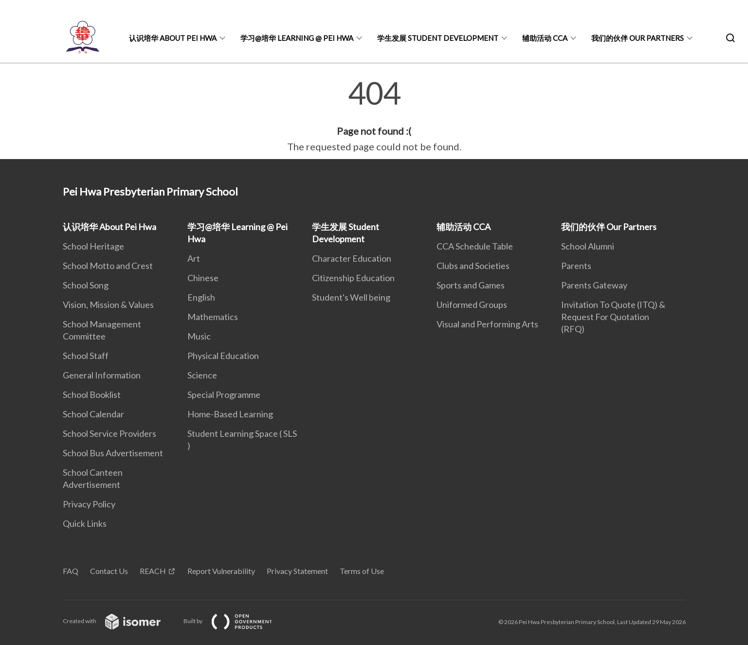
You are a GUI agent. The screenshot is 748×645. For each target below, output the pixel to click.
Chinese (203, 277)
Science (202, 375)
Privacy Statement (297, 570)
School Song (86, 285)
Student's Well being (351, 297)
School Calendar (93, 414)
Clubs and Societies (473, 265)
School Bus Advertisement (113, 453)
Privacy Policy (89, 504)
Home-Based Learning (230, 414)
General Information (102, 375)
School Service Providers (109, 433)
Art (193, 258)
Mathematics (212, 316)
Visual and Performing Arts (487, 324)
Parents (576, 265)
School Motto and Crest (108, 265)
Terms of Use (362, 570)
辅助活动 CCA (544, 38)
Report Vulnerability (221, 570)
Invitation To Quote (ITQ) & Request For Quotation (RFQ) (613, 316)
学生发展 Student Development (437, 38)
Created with (119, 621)
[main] (374, 115)
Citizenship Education (353, 277)
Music (199, 336)
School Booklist (92, 394)
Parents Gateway (594, 285)
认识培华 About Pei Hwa (173, 38)
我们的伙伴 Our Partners (637, 38)
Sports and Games (471, 285)
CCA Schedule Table (475, 246)
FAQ (70, 570)
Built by (235, 621)
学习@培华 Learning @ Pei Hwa (296, 38)
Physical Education (223, 355)
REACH (153, 570)
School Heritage (93, 246)
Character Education (351, 258)
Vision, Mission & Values (108, 304)
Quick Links (85, 523)
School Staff (86, 355)
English (201, 297)
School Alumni (587, 246)
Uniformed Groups (472, 304)
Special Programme (223, 394)
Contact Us (109, 570)
